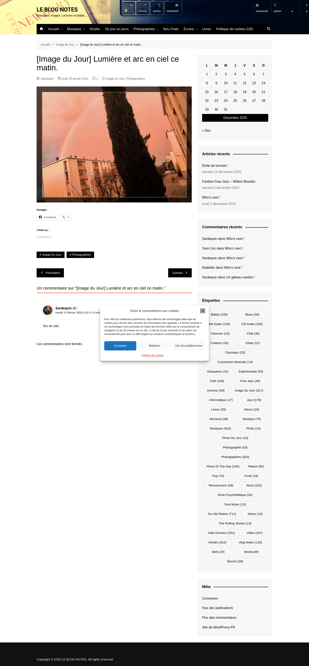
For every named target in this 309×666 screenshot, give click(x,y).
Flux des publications (217, 608)
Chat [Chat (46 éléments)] (253, 333)
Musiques (74, 29)
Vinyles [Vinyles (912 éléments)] (217, 542)
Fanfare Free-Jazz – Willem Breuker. (229, 181)
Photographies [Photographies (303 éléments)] (235, 456)
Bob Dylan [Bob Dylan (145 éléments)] (219, 323)
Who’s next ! (211, 197)
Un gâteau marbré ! (240, 277)
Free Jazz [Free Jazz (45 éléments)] (250, 380)
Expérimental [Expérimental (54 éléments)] (251, 371)
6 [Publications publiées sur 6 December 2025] (254, 74)
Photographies (144, 29)
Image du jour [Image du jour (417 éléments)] (249, 390)
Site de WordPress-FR (218, 627)
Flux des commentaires (219, 617)
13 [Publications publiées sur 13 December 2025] (254, 83)
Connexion (210, 598)
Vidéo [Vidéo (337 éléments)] (254, 532)
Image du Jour (115, 78)
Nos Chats (171, 29)
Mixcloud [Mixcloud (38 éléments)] (219, 418)
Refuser (154, 345)
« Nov (206, 130)
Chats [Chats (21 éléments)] (252, 342)
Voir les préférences (188, 345)
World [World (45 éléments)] (251, 551)
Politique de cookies (152, 355)
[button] (203, 311)
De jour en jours (116, 29)
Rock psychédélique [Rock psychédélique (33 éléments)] (235, 494)
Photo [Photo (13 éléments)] (253, 428)
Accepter (120, 345)
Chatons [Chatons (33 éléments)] (220, 342)
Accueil (53, 29)
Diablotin (208, 267)
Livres (206, 29)
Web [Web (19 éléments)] (218, 551)
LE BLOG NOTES (58, 9)
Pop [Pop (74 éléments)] (218, 475)
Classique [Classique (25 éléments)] (235, 352)
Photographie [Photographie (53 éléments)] (235, 447)
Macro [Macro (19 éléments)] (251, 409)
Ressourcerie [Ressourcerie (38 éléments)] (221, 485)
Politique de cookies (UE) (234, 29)
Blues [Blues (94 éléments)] (252, 314)
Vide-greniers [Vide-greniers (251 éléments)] (221, 532)
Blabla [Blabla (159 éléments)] (219, 314)
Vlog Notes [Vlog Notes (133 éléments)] (250, 542)
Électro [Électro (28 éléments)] (235, 561)
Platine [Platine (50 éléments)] (256, 466)
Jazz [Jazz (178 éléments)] (254, 399)
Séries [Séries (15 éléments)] (254, 513)
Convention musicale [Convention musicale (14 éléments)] (235, 361)
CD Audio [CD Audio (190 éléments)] (252, 323)
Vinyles (95, 29)
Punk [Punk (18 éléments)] (251, 475)
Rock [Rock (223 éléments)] (254, 485)
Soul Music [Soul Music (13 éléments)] (235, 504)
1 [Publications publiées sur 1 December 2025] (207, 74)
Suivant (180, 272)
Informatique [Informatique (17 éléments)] (221, 399)
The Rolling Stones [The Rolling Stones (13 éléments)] (235, 523)
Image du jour (51, 254)
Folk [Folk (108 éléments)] (217, 380)
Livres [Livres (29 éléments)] (218, 409)
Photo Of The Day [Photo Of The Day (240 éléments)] (222, 466)
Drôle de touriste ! (215, 165)
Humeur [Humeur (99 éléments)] (216, 390)
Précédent (50, 272)
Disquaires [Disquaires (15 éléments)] (217, 371)
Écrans (189, 29)
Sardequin (45, 78)
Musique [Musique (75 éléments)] (252, 418)
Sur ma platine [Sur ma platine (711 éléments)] (222, 513)
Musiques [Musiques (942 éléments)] (220, 428)
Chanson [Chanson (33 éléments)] (220, 333)
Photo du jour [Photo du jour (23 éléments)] (235, 437)
